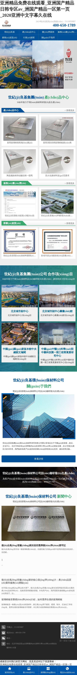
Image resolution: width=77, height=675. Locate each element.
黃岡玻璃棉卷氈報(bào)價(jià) (19, 143)
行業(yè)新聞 (28, 38)
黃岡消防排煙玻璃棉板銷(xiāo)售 (57, 143)
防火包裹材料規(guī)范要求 (57, 176)
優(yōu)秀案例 (48, 32)
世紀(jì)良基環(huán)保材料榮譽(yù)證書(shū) (19, 256)
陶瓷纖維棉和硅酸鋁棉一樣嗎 (20, 176)
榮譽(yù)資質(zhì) (9, 38)
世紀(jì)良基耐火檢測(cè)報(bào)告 (19, 216)
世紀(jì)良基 (9, 32)
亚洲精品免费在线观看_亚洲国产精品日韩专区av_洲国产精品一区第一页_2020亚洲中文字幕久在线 (37, 9)
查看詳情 (38, 459)
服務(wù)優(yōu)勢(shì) (67, 32)
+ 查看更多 (69, 110)
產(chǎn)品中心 (28, 32)
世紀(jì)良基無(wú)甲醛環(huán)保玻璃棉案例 (57, 216)
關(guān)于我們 (48, 38)
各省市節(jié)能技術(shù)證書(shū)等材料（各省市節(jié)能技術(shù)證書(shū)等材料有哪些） (57, 256)
